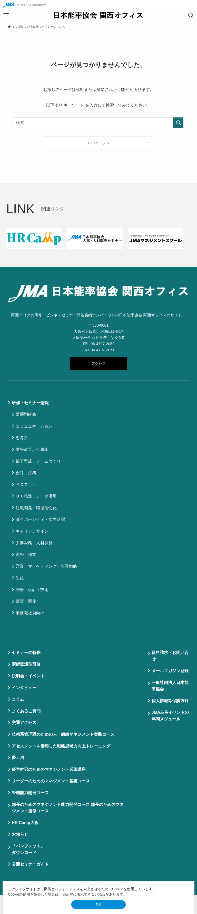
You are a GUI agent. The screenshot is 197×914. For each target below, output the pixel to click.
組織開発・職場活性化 (36, 508)
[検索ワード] (98, 122)
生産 (20, 578)
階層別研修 (26, 414)
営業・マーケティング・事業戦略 (46, 566)
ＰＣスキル (26, 484)
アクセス (98, 363)
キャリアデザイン (32, 531)
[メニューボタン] (6, 15)
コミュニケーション (34, 426)
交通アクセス (24, 722)
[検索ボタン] (191, 15)
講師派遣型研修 (26, 664)
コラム (18, 699)
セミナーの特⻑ (26, 652)
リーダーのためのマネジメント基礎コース (51, 781)
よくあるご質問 (26, 711)
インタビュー (24, 688)
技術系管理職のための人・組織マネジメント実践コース (63, 734)
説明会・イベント (28, 676)
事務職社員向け (30, 613)
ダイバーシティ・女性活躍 (40, 519)
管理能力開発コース (30, 793)
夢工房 (18, 757)
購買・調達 (26, 601)
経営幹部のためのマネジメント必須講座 (49, 769)
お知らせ (20, 834)
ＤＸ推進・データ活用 (36, 496)
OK (98, 904)
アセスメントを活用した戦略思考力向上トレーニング (61, 746)
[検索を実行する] (178, 122)
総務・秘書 (26, 554)
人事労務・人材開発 (34, 543)
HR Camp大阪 (25, 822)
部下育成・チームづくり (38, 461)
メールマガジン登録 (170, 671)
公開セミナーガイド (30, 864)
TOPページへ (98, 143)
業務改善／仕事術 (32, 449)
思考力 (22, 437)
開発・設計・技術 (32, 589)
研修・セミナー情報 (30, 403)
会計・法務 (26, 473)
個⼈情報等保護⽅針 (170, 701)
